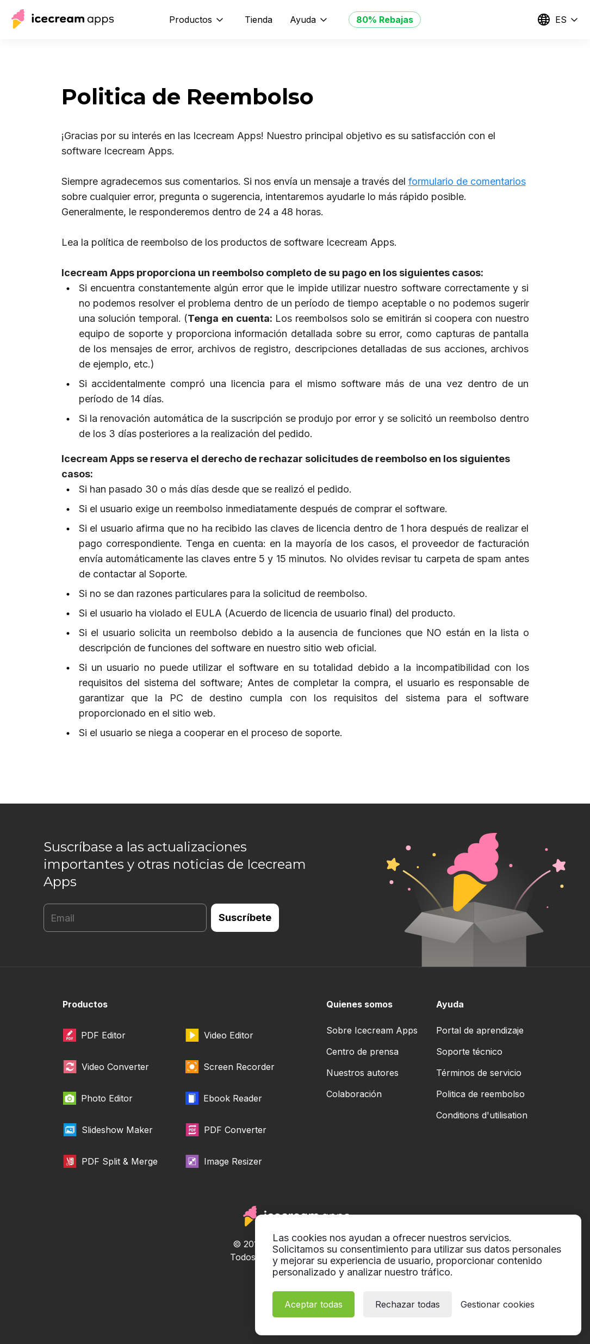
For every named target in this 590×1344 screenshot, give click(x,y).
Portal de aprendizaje (480, 1030)
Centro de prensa (362, 1051)
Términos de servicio (478, 1072)
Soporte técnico (469, 1051)
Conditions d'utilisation (481, 1115)
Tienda (258, 19)
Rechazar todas (407, 1304)
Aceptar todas (313, 1304)
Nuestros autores (362, 1072)
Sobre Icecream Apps (372, 1030)
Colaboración (354, 1093)
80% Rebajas (384, 19)
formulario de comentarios (467, 181)
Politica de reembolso (480, 1093)
